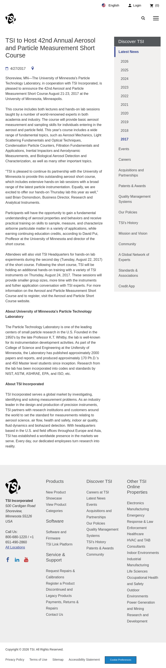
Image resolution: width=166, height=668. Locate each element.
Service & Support (55, 557)
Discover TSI (99, 481)
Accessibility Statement (84, 659)
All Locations (15, 547)
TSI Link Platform (59, 544)
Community (127, 244)
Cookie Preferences (120, 659)
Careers (125, 159)
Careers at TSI (97, 492)
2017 (125, 139)
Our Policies (128, 212)
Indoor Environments (143, 553)
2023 (125, 87)
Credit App (127, 286)
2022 (125, 96)
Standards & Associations (128, 273)
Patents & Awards (132, 186)
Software (55, 520)
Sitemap (57, 659)
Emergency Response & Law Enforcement (140, 522)
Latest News (129, 52)
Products (55, 481)
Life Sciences (137, 571)
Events (124, 149)
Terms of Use (38, 659)
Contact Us (54, 614)
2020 (125, 113)
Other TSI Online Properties (137, 487)
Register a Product (60, 583)
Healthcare (135, 534)
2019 (125, 122)
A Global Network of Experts (134, 257)
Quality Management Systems (135, 199)
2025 (125, 70)
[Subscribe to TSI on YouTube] (26, 559)
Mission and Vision (133, 233)
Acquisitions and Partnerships (131, 172)
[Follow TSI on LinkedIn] (17, 559)
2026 (125, 61)
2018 (125, 130)
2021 (125, 105)
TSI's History (128, 223)
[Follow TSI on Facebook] (7, 559)
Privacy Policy (14, 659)
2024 (125, 79)
